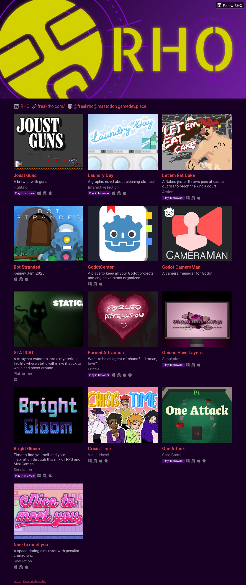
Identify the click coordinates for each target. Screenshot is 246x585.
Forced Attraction (106, 352)
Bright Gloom (27, 448)
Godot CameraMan (181, 267)
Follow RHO (229, 5)
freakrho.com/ (51, 106)
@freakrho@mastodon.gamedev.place (110, 106)
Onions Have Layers (182, 352)
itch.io (17, 581)
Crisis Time (99, 448)
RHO (24, 106)
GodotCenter (101, 267)
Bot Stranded (27, 267)
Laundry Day (100, 175)
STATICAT (24, 352)
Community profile (34, 581)
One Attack (173, 448)
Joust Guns (25, 175)
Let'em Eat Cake (178, 175)
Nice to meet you (31, 544)
